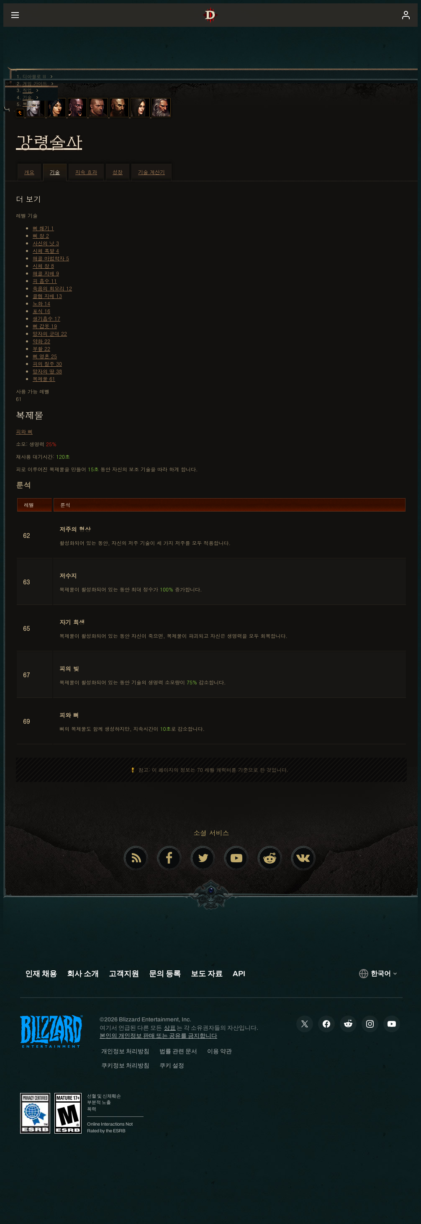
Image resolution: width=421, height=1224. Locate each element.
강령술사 (49, 142)
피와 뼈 (24, 431)
